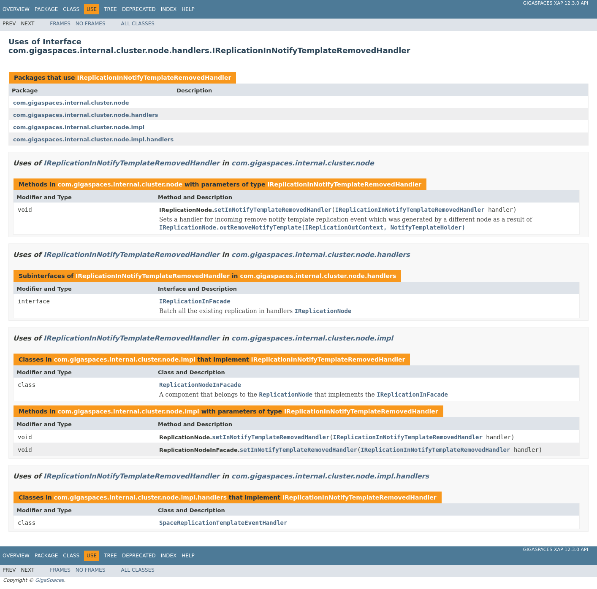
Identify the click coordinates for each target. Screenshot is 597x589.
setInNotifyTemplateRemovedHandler (272, 209)
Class (71, 9)
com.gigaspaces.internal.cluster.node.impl (78, 127)
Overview (16, 9)
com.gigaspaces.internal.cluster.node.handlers (85, 115)
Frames (60, 24)
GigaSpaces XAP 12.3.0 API (555, 3)
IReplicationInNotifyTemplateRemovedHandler (154, 77)
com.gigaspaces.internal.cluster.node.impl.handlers (93, 139)
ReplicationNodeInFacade (200, 384)
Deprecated (139, 9)
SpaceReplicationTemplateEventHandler (223, 522)
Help (188, 9)
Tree (110, 9)
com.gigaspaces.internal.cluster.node (71, 103)
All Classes (138, 24)
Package (46, 9)
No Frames (91, 24)
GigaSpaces (49, 580)
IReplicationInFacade (195, 301)
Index (169, 9)
